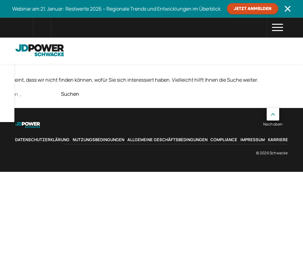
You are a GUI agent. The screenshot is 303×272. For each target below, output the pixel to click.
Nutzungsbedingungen (98, 139)
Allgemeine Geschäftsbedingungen (167, 139)
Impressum (252, 139)
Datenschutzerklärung (42, 139)
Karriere (278, 139)
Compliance (223, 139)
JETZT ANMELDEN (252, 9)
